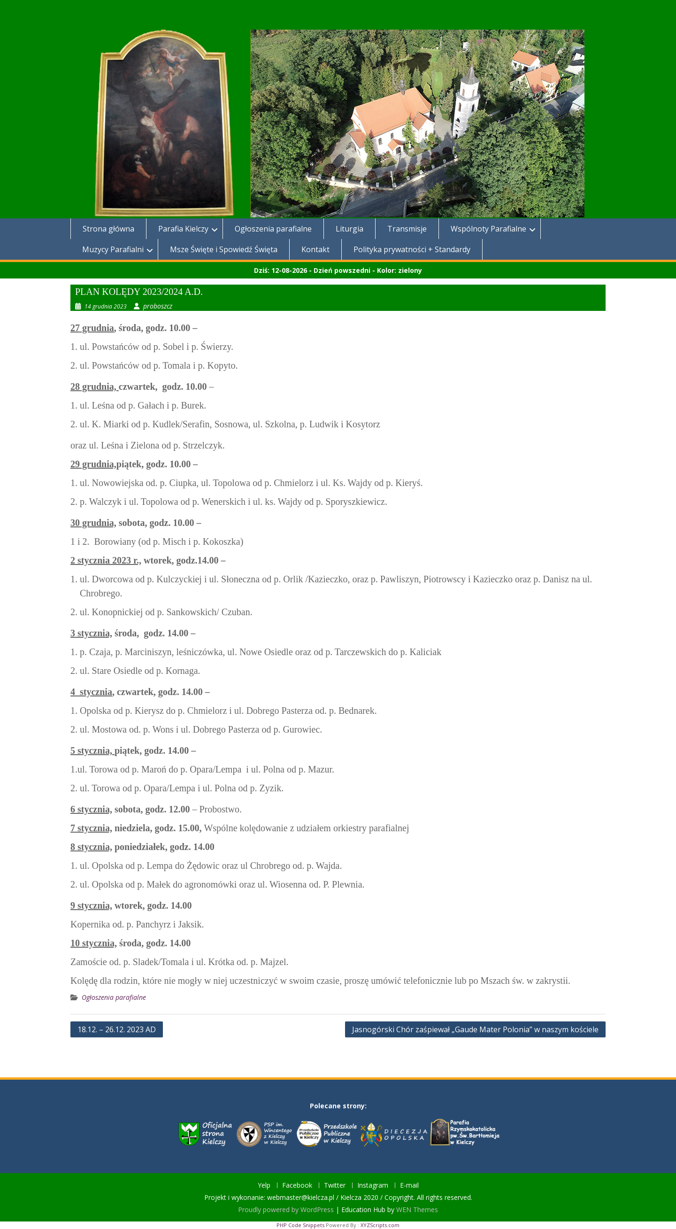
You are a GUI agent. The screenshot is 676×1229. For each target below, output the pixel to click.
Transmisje (407, 229)
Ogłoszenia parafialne (273, 229)
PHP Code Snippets (300, 1225)
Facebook (297, 1186)
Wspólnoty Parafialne (488, 229)
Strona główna (108, 229)
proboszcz (157, 305)
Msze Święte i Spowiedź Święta (223, 249)
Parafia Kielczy (183, 229)
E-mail (409, 1186)
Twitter (335, 1186)
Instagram (372, 1186)
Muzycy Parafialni (113, 249)
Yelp (264, 1186)
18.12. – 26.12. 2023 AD (116, 1029)
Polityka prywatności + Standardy (411, 249)
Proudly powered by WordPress (286, 1209)
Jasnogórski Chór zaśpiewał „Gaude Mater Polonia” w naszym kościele (475, 1029)
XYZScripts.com (380, 1225)
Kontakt (315, 249)
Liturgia (349, 229)
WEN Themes (417, 1209)
